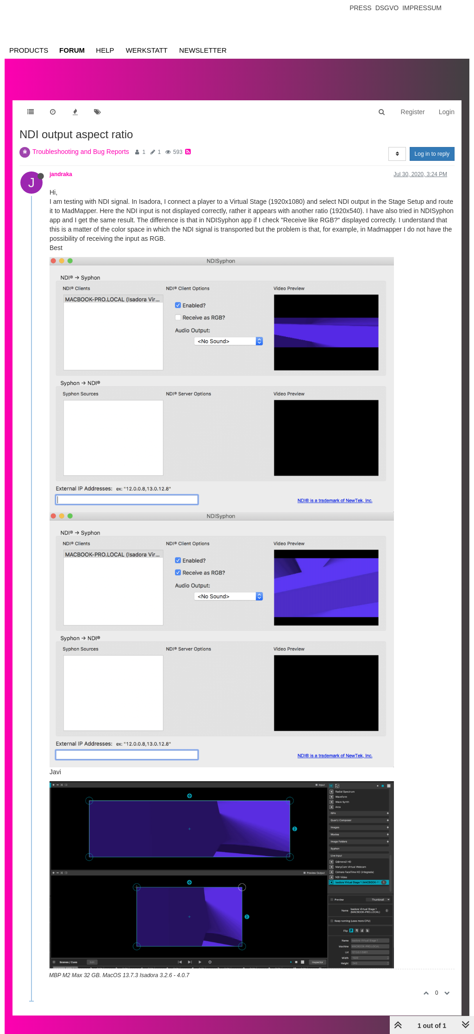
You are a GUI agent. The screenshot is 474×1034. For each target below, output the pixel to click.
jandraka (61, 174)
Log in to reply (432, 154)
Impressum (422, 8)
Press (360, 8)
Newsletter (203, 50)
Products (28, 50)
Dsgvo (387, 8)
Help (105, 50)
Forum (72, 50)
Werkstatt (147, 50)
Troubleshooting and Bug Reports (80, 151)
